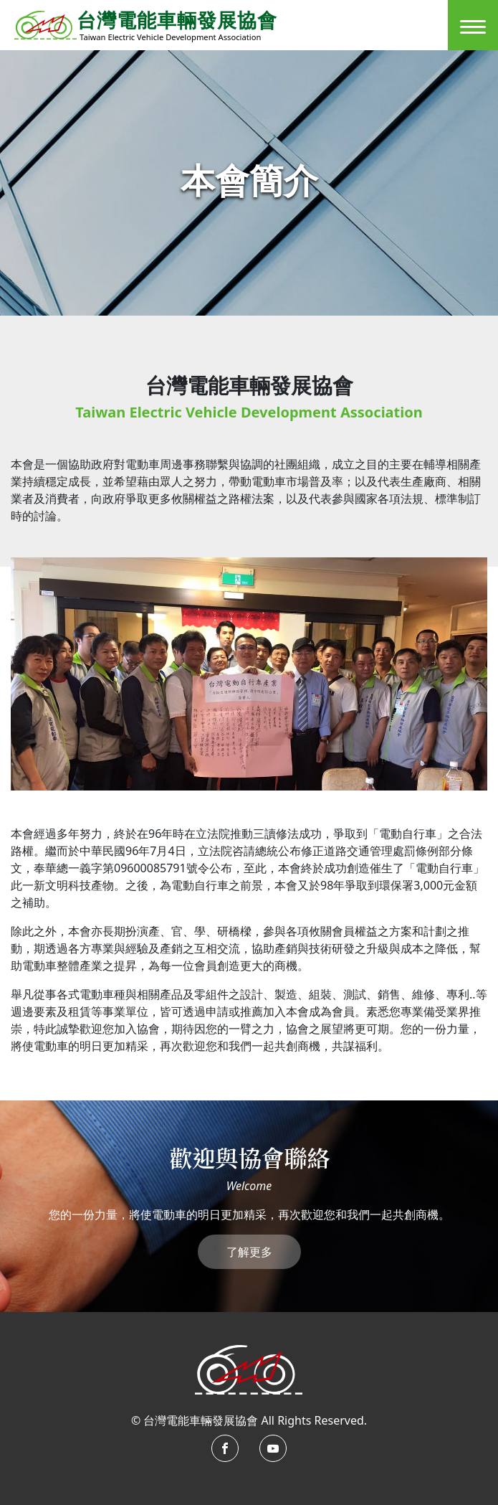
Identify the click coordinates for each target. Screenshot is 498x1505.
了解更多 (249, 1252)
